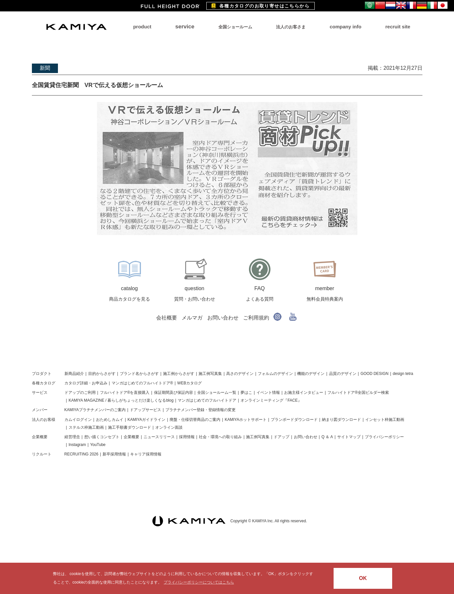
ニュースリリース (159, 437)
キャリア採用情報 (145, 454)
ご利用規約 (256, 317)
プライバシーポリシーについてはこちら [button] (199, 582)
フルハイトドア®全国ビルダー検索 (358, 392)
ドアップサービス (145, 410)
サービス (40, 392)
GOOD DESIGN (375, 373)
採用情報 (187, 437)
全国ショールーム (235, 26)
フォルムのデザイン (275, 373)
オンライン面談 (169, 427)
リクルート (41, 454)
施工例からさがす (178, 373)
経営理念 (72, 437)
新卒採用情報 (114, 454)
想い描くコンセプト (101, 437)
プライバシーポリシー (384, 437)
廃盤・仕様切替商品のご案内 (195, 419)
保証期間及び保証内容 (173, 392)
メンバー (40, 410)
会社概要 (166, 317)
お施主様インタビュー (303, 392)
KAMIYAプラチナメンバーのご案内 (95, 410)
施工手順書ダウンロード (129, 427)
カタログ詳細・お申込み (85, 383)
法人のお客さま (291, 26)
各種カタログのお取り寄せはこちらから (261, 5)
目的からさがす (102, 373)
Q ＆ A (327, 437)
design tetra (403, 373)
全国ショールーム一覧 (216, 392)
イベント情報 (268, 392)
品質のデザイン (342, 373)
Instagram (77, 444)
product (142, 26)
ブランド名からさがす (139, 373)
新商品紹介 (74, 373)
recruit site (397, 26)
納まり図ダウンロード (341, 419)
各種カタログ (43, 383)
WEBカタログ (189, 383)
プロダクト (41, 373)
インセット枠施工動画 (384, 419)
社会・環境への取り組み (220, 437)
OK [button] (363, 578)
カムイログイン (78, 419)
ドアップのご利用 (80, 392)
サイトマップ (349, 437)
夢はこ (246, 392)
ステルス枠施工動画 (86, 427)
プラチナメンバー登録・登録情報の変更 (200, 410)
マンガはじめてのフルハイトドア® (142, 383)
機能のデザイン (310, 373)
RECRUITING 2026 (81, 454)
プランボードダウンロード (294, 419)
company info (346, 26)
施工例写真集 (210, 373)
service (185, 26)
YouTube (97, 444)
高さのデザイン (240, 373)
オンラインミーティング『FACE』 (271, 400)
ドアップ (281, 437)
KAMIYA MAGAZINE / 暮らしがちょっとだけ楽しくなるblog (121, 400)
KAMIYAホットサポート (245, 419)
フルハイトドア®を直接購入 (125, 392)
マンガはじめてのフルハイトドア (207, 400)
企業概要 (40, 437)
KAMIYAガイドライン (146, 419)
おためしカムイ (109, 419)
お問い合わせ (223, 317)
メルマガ (192, 317)
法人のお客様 (43, 419)
